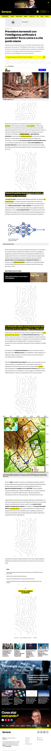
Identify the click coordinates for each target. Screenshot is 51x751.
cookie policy (27, 739)
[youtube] (44, 732)
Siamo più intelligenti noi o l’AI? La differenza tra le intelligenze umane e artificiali (43, 653)
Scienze (12, 16)
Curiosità (12, 725)
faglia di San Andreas (19, 262)
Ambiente (28, 725)
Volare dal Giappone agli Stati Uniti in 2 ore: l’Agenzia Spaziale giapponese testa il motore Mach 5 (43, 700)
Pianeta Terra (19, 16)
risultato (40, 366)
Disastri (33, 725)
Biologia (22, 725)
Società (47, 16)
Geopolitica (32, 16)
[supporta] (39, 12)
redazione (27, 741)
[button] (48, 11)
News (3, 725)
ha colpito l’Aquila (14, 508)
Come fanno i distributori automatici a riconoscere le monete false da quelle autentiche (39, 678)
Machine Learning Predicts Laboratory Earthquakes (16, 576)
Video (7, 725)
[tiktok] (38, 732)
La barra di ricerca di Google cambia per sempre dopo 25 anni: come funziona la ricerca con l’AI (31, 700)
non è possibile (31, 126)
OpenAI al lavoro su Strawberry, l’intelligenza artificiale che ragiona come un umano (31, 654)
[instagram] (41, 732)
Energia (25, 16)
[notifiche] (44, 11)
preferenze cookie (28, 743)
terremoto (7, 126)
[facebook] (47, 732)
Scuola (17, 725)
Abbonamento (5, 16)
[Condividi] (42, 70)
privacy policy (27, 737)
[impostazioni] (40, 739)
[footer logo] (11, 732)
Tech (38, 16)
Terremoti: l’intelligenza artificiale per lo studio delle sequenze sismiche (20, 578)
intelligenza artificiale (26, 136)
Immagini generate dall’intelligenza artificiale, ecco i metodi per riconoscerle (7, 653)
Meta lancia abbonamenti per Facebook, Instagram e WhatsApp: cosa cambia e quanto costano (19, 701)
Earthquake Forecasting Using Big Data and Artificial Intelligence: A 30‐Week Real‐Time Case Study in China (24, 573)
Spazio (42, 16)
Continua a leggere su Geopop (25, 591)
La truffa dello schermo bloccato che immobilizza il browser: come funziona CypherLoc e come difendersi (7, 701)
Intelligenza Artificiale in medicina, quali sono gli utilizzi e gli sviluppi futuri (19, 653)
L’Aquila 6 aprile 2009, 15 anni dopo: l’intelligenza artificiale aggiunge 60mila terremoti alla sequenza (23, 582)
